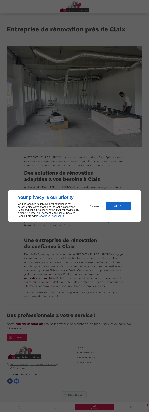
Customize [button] (94, 206)
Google (43, 216)
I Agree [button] (118, 206)
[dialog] (74, 206)
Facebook (55, 216)
